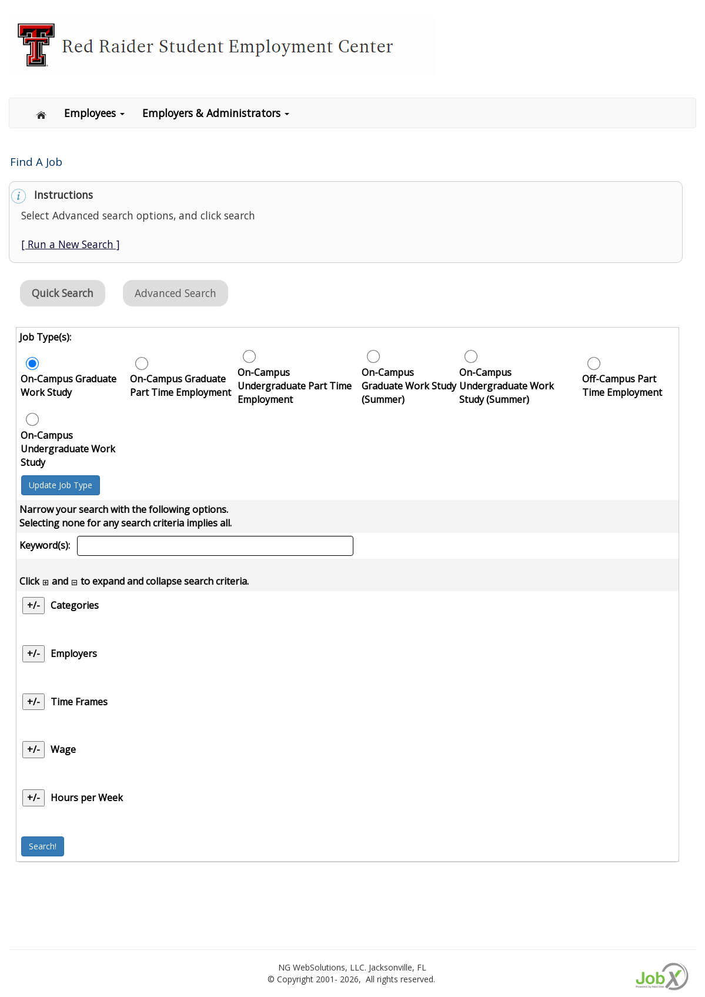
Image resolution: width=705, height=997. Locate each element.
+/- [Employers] (33, 653)
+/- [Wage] (33, 749)
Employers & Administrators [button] (215, 113)
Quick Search (62, 293)
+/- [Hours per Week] (33, 797)
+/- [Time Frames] (33, 701)
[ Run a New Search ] (70, 244)
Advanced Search (175, 293)
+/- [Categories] (33, 605)
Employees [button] (94, 113)
